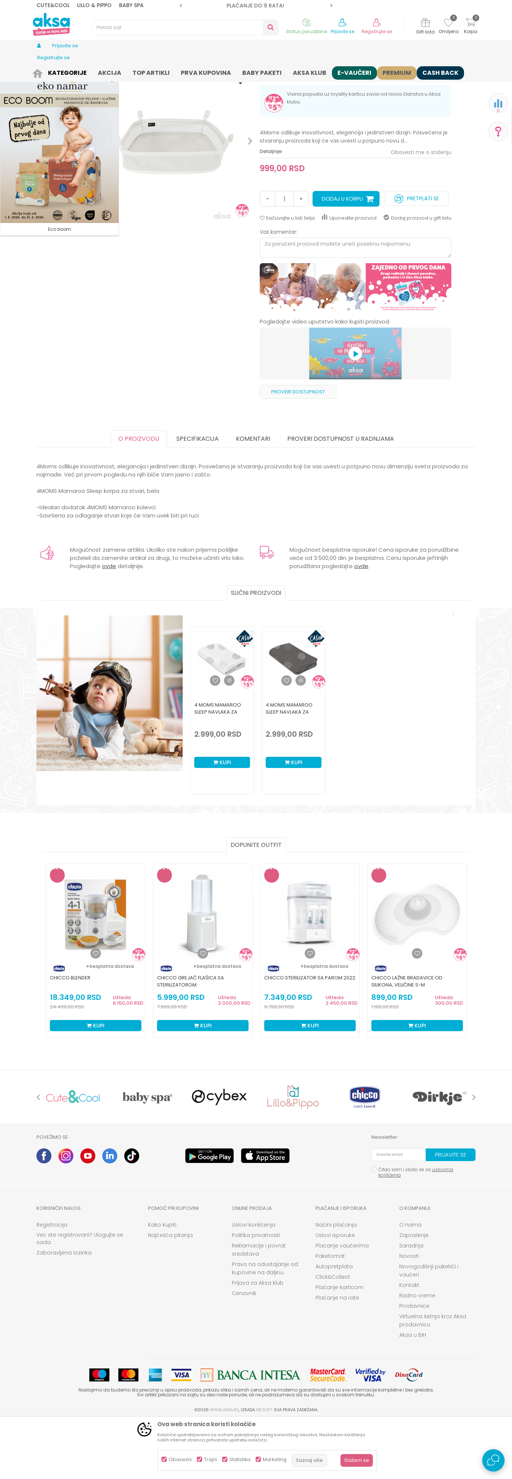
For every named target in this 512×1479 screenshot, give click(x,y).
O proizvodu (138, 496)
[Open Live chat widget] (493, 1460)
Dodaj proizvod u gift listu (417, 275)
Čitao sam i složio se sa (415, 1230)
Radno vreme (417, 1353)
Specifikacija (197, 496)
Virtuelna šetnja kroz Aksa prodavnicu (432, 1378)
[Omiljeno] (448, 23)
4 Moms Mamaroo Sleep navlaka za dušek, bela (217, 769)
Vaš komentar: (278, 289)
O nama (410, 1282)
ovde (109, 624)
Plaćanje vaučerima (342, 1303)
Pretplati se (416, 254)
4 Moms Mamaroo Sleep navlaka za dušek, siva (289, 769)
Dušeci (155, 71)
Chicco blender (70, 1035)
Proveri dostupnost (298, 449)
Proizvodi (64, 71)
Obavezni (180, 1459)
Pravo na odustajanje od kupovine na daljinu (265, 1326)
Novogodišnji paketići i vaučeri (428, 1328)
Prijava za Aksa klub (258, 1340)
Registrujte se (377, 31)
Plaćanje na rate (337, 1355)
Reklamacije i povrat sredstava (259, 1307)
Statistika (239, 1459)
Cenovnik (244, 1351)
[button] (185, 27)
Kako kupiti (162, 1282)
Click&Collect (333, 1334)
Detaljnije (271, 209)
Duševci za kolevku (190, 71)
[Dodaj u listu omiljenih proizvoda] (95, 1011)
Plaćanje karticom (340, 1345)
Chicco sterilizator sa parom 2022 (309, 1035)
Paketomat (330, 1313)
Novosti (409, 1313)
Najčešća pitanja (170, 1293)
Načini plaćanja (336, 1282)
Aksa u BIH (412, 1392)
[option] (256, 5)
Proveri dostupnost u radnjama (340, 496)
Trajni (210, 1459)
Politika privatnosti (256, 1293)
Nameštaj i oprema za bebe (111, 71)
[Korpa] (471, 27)
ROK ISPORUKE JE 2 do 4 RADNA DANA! (256, 5)
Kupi (222, 820)
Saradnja (411, 1303)
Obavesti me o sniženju (421, 210)
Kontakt (409, 1342)
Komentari (253, 496)
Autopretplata (334, 1324)
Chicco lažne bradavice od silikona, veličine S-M (406, 1039)
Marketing (275, 1459)
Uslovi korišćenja (253, 1282)
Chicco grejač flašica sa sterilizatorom (190, 1039)
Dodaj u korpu (342, 256)
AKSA (42, 71)
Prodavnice (414, 1363)
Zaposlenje (414, 1293)
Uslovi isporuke (335, 1293)
